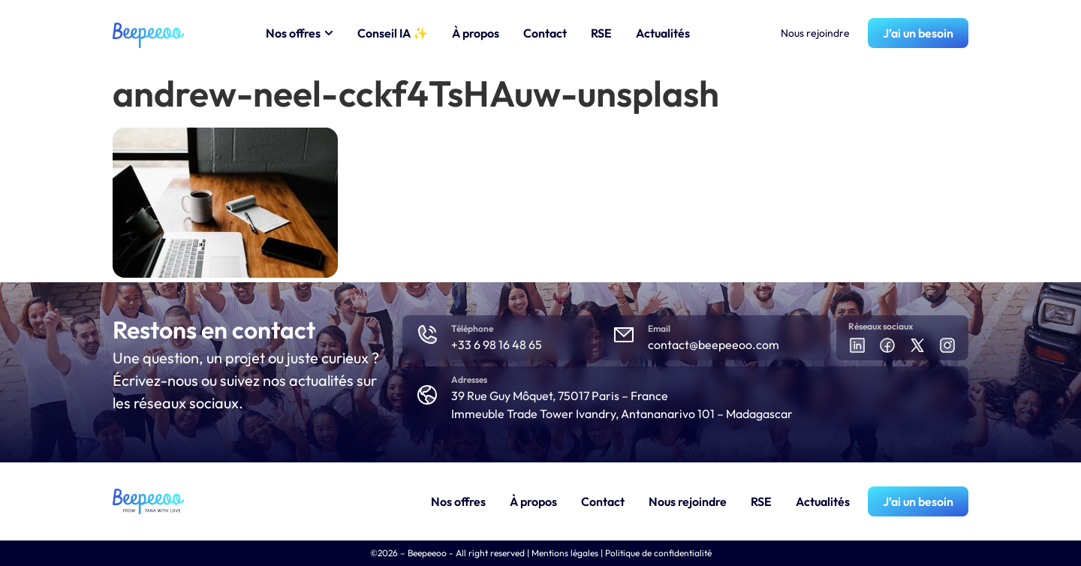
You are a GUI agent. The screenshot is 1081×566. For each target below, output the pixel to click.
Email (659, 328)
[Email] (624, 335)
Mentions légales (564, 552)
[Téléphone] (427, 335)
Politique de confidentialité (658, 552)
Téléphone (472, 328)
